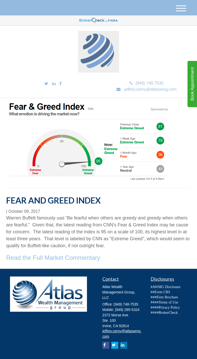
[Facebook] (60, 84)
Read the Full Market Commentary (53, 257)
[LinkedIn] (54, 84)
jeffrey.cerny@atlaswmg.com (146, 89)
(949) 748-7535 (146, 83)
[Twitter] (46, 84)
